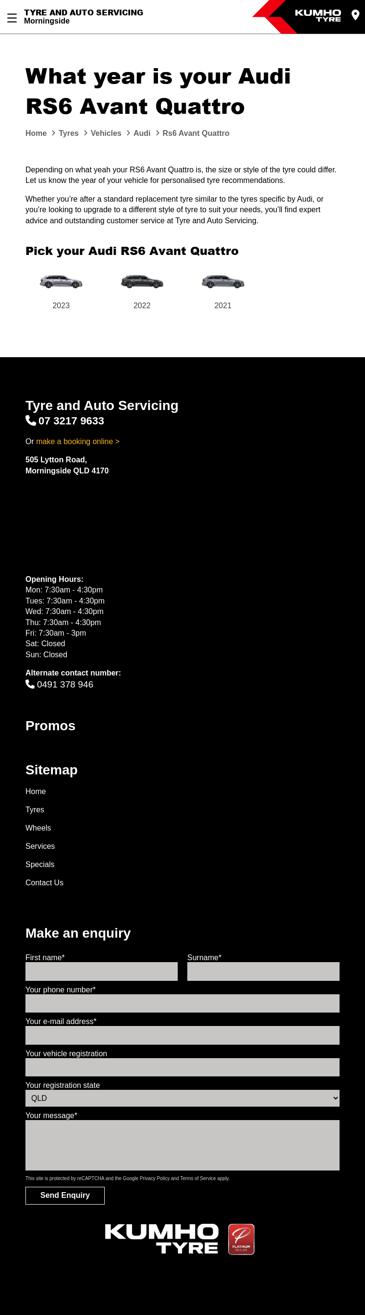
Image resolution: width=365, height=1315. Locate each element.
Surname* (204, 957)
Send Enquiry (65, 1195)
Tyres (34, 810)
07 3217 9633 (64, 421)
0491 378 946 (59, 684)
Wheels (38, 828)
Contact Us (44, 883)
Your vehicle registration (66, 1054)
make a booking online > (78, 441)
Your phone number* (60, 990)
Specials (39, 864)
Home (35, 791)
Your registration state (62, 1085)
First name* (45, 957)
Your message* (51, 1115)
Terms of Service (198, 1178)
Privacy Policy (155, 1178)
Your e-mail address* (61, 1021)
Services (40, 846)
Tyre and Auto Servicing (83, 12)
